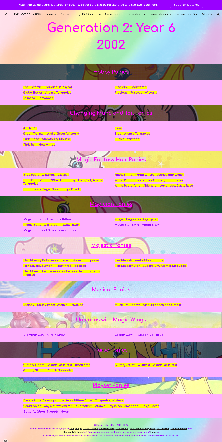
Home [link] (49, 14)
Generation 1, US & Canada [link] (79, 14)
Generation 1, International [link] (123, 14)
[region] (111, 5)
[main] (111, 37)
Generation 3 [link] (185, 14)
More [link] (206, 14)
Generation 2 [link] (159, 14)
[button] (218, 14)
